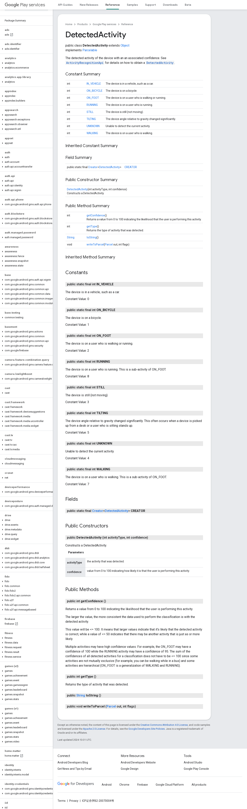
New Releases (89, 4)
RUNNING (92, 104)
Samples (132, 4)
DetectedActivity (160, 63)
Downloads (170, 4)
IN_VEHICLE (94, 83)
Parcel (109, 244)
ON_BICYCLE (94, 90)
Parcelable (89, 50)
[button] (25, 49)
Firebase (142, 784)
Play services (25, 4)
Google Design (129, 768)
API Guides (65, 4)
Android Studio (193, 762)
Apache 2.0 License (94, 728)
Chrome (124, 784)
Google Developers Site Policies (146, 728)
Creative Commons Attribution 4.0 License (164, 724)
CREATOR (130, 167)
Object (125, 45)
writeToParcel (95, 244)
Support (150, 4)
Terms (62, 800)
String (70, 237)
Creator (93, 167)
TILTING (91, 119)
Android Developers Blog (73, 762)
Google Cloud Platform (170, 784)
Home (68, 24)
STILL (90, 111)
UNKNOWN (93, 126)
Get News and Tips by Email (74, 768)
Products (82, 24)
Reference (127, 24)
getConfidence (96, 215)
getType (92, 226)
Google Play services (104, 24)
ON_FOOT (93, 97)
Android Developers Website (138, 762)
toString (92, 237)
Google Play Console (196, 768)
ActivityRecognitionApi (84, 63)
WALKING (92, 133)
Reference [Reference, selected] (112, 4)
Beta (188, 4)
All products (199, 784)
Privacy (73, 800)
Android (107, 784)
